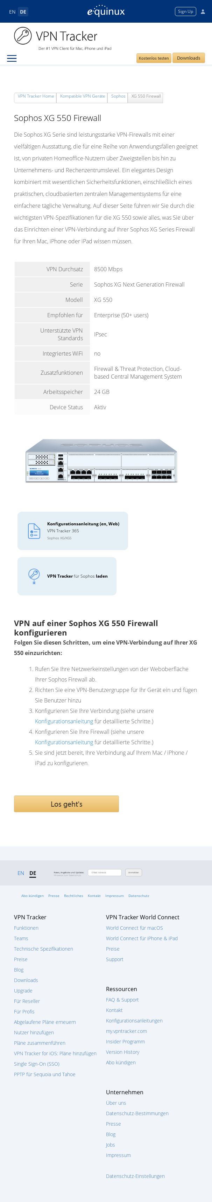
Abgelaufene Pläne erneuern (45, 1022)
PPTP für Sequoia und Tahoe (45, 1074)
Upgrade (23, 990)
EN (12, 11)
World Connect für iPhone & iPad (142, 938)
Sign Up (185, 11)
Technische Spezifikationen (43, 948)
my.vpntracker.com (126, 1031)
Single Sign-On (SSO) (36, 1063)
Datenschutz (138, 895)
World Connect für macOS (134, 928)
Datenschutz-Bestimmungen (137, 1113)
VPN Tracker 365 (83, 530)
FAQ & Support (122, 999)
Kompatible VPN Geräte (82, 96)
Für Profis (24, 1011)
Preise (21, 959)
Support (114, 959)
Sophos (118, 96)
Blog (18, 969)
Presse (53, 895)
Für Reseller (27, 1001)
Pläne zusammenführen (39, 1043)
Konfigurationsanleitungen (134, 1020)
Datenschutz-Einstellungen (135, 1176)
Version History (122, 1052)
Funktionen (26, 928)
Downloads (188, 58)
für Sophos (77, 576)
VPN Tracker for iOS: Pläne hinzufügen (55, 1053)
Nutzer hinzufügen (34, 1032)
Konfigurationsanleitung (64, 721)
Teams (21, 938)
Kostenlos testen (154, 58)
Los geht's (67, 804)
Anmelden (133, 872)
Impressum (114, 895)
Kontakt (94, 895)
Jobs (110, 1144)
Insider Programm (125, 1041)
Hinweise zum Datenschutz (67, 875)
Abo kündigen (32, 895)
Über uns (116, 1103)
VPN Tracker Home (36, 96)
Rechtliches (73, 895)
